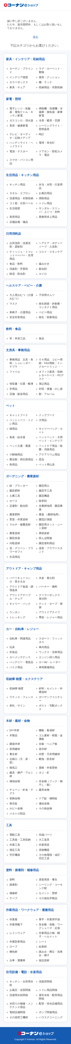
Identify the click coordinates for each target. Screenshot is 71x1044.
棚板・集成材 (47, 730)
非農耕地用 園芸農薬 (51, 507)
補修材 (13, 893)
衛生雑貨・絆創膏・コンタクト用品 (51, 305)
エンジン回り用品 (49, 657)
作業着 (13, 919)
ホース (13, 500)
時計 (41, 134)
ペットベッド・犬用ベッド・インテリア (51, 439)
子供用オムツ (47, 294)
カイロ (43, 273)
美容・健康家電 (18, 125)
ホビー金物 (16, 808)
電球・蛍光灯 (47, 142)
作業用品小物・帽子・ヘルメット (49, 934)
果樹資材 (44, 533)
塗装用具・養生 (48, 879)
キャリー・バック (20, 603)
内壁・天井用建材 (49, 754)
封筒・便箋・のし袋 (51, 388)
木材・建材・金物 (18, 721)
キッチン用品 (17, 184)
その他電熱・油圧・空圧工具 (51, 856)
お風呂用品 (45, 193)
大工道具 (44, 839)
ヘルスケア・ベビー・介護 (24, 285)
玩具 (12, 647)
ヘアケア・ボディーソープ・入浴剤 (51, 245)
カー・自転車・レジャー (22, 629)
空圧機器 (14, 854)
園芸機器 (44, 495)
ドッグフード (47, 415)
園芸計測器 (45, 519)
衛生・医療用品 (48, 317)
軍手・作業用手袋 (49, 919)
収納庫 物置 (16, 688)
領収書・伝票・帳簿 (21, 383)
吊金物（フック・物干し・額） (51, 783)
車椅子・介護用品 (20, 312)
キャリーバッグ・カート (51, 430)
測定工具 (14, 849)
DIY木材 (14, 730)
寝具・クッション (49, 77)
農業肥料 (14, 514)
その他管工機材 (18, 1017)
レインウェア (17, 932)
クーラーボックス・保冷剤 (51, 597)
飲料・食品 (13, 329)
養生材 (13, 754)
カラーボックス (18, 82)
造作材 (43, 748)
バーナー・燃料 (48, 586)
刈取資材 (14, 543)
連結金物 (44, 803)
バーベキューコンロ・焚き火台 (20, 579)
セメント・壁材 (48, 893)
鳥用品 (13, 464)
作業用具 (44, 844)
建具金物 (44, 789)
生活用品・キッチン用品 (22, 175)
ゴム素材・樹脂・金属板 (51, 737)
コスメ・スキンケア (51, 251)
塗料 (12, 879)
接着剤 (13, 884)
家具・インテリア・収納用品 (25, 59)
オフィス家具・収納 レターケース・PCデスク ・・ (51, 375)
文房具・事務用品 (18, 350)
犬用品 (43, 420)
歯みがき (44, 263)
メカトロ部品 (17, 813)
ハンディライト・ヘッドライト (21, 144)
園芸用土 (44, 485)
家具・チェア (17, 87)
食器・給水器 (17, 437)
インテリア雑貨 (18, 77)
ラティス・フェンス (21, 697)
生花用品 (14, 556)
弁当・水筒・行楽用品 (51, 186)
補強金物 (14, 781)
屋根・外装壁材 (48, 767)
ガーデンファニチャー (51, 699)
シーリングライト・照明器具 (51, 127)
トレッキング (17, 617)
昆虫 (41, 459)
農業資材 (14, 533)
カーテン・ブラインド (21, 70)
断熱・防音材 (47, 758)
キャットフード (18, 415)
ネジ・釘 (44, 772)
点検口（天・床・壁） (20, 760)
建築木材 (14, 743)
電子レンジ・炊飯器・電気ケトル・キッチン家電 (21, 112)
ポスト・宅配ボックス (51, 707)
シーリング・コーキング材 (51, 886)
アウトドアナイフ (49, 612)
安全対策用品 (17, 317)
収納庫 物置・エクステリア (24, 679)
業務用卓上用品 (48, 216)
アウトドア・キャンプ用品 (24, 568)
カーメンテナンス (20, 657)
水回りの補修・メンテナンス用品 (21, 1005)
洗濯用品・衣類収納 (21, 198)
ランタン (14, 612)
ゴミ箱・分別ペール (21, 203)
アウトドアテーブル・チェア (20, 597)
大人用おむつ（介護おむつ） (21, 296)
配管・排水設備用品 (51, 1003)
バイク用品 (16, 667)
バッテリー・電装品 (21, 662)
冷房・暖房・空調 (49, 120)
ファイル (14, 371)
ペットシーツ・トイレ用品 (21, 422)
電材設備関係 (17, 1012)
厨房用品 (14, 216)
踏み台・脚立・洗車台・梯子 (51, 953)
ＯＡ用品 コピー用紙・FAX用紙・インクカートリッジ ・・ (51, 363)
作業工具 (14, 844)
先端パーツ (45, 834)
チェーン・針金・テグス (21, 791)
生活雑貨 (14, 208)
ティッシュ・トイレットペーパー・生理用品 (21, 255)
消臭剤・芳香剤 (18, 268)
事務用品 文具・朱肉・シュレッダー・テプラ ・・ (21, 363)
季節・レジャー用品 (51, 617)
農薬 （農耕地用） (50, 514)
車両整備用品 (47, 667)
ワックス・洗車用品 (51, 652)
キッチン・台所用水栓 (21, 983)
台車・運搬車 (17, 960)
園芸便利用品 (47, 543)
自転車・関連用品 (20, 638)
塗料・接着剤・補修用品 (22, 870)
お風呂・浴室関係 (20, 989)
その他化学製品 (48, 898)
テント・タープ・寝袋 (51, 605)
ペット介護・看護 (20, 445)
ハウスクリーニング (51, 1017)
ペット (10, 405)
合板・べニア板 (48, 743)
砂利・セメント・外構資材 (51, 690)
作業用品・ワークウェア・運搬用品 (30, 910)
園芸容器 (14, 538)
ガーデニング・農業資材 (22, 476)
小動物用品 (16, 454)
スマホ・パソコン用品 (21, 161)
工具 (9, 825)
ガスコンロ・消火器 (21, 120)
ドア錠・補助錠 (48, 798)
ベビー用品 (45, 312)
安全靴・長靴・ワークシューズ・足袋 (51, 926)
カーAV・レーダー (50, 662)
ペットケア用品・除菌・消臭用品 (51, 447)
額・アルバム (47, 393)
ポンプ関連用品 (48, 1012)
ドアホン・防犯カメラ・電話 (51, 153)
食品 (41, 338)
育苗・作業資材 (18, 519)
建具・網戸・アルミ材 (21, 774)
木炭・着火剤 (47, 577)
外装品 (13, 652)
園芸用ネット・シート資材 (51, 526)
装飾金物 (14, 798)
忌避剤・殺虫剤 (18, 505)
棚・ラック (45, 82)
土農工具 (14, 495)
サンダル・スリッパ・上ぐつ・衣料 (49, 210)
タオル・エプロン (20, 193)
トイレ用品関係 (48, 989)
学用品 (13, 388)
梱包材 (13, 951)
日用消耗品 (13, 233)
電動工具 (14, 834)
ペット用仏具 (47, 464)
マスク (13, 303)
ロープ (13, 946)
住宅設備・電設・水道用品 (24, 972)
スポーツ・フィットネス (51, 640)
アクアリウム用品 (49, 454)
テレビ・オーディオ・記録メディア (20, 136)
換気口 (13, 767)
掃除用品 (44, 198)
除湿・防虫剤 (17, 273)
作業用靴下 (16, 924)
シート (43, 941)
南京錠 (13, 803)
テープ (13, 898)
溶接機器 (44, 849)
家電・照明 (13, 99)
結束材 (43, 946)
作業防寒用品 (17, 941)
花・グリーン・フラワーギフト (21, 550)
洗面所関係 (45, 981)
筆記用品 (44, 383)
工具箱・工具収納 (20, 839)
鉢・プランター (18, 485)
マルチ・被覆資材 (20, 524)
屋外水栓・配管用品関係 (51, 997)
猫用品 (13, 428)
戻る (35, 36)
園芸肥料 (14, 490)
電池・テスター (18, 151)
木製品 (13, 735)
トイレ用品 (45, 203)
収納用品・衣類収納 (51, 87)
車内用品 (44, 647)
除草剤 (43, 500)
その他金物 (45, 808)
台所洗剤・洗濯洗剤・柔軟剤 (20, 245)
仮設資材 (44, 960)
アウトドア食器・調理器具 (21, 588)
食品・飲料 (16, 263)
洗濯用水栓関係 (18, 995)
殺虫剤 (43, 268)
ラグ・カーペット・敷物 (51, 70)
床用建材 (14, 748)
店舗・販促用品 (18, 393)
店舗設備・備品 (18, 221)
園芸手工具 (45, 490)
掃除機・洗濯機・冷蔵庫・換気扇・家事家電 (51, 112)
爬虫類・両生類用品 (21, 459)
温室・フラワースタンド (51, 550)
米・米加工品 (17, 338)
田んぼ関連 (45, 538)
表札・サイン (17, 705)
